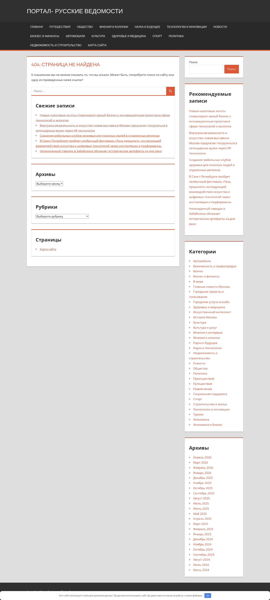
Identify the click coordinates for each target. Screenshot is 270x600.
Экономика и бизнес (207, 425)
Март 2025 (200, 524)
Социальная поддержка (210, 394)
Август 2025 (201, 498)
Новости (220, 27)
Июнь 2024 (201, 570)
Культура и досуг (205, 327)
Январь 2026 (202, 473)
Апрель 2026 (202, 457)
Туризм (198, 414)
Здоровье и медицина (129, 36)
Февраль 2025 (203, 529)
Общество (85, 27)
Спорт (157, 36)
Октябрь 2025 (203, 488)
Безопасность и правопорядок (214, 266)
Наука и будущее (147, 27)
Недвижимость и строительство (55, 45)
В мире (198, 281)
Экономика (201, 419)
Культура (98, 36)
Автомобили (75, 36)
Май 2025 (200, 514)
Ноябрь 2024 (202, 544)
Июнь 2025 (201, 508)
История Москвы (205, 317)
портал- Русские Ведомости (76, 11)
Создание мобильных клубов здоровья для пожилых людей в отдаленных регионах (100, 135)
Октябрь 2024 (203, 549)
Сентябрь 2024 (203, 555)
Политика (176, 36)
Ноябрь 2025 (202, 483)
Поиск (193, 62)
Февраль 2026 (203, 468)
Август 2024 (201, 560)
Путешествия (59, 27)
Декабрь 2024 (203, 539)
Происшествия (203, 379)
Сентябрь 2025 (203, 493)
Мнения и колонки (114, 27)
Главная (36, 27)
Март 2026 (200, 462)
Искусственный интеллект (212, 312)
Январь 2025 (202, 534)
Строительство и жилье (210, 404)
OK (207, 595)
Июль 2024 (201, 565)
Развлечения (202, 389)
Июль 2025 (201, 503)
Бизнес (198, 271)
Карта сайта (97, 45)
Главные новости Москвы (211, 287)
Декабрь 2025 (203, 478)
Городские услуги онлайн (211, 302)
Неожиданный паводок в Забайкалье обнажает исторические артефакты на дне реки (101, 151)
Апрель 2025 (202, 519)
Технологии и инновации (187, 27)
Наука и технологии (207, 348)
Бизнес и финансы (44, 36)
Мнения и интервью (207, 332)
